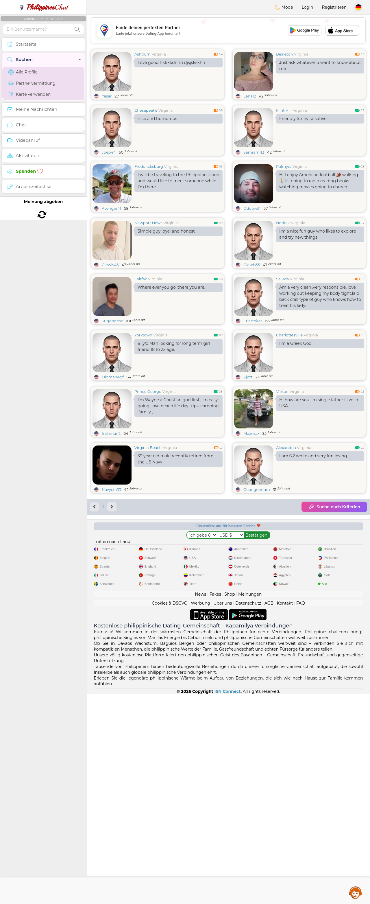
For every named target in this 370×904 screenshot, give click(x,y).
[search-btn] (77, 29)
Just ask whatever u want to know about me (320, 65)
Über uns (222, 812)
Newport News (148, 267)
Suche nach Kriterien (334, 596)
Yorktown (143, 379)
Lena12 (249, 96)
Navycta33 (111, 578)
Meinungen (250, 804)
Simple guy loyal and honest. (167, 275)
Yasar (107, 96)
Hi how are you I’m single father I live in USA (318, 492)
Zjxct (247, 421)
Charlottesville (289, 379)
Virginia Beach (148, 536)
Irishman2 (111, 522)
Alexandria (286, 536)
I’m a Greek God (295, 388)
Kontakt (285, 812)
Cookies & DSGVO (170, 812)
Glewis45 (110, 309)
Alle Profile (22, 72)
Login (307, 7)
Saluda (282, 323)
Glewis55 (251, 309)
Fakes (215, 804)
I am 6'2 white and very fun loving (313, 545)
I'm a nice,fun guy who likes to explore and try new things (317, 278)
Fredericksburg (148, 166)
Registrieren (334, 7)
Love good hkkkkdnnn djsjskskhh (171, 62)
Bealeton (284, 54)
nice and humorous (157, 118)
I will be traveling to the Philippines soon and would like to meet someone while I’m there (178, 180)
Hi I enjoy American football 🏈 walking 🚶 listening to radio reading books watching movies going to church (318, 180)
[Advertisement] (228, 30)
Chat (43, 7)
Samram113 (253, 152)
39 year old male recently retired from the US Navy (175, 548)
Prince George (147, 480)
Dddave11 (252, 208)
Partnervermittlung (32, 83)
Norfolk (283, 267)
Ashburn (142, 54)
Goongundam (256, 578)
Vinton (282, 480)
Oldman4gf (113, 421)
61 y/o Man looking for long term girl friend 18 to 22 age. (174, 391)
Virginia (158, 54)
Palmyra (283, 166)
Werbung (200, 812)
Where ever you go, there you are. (171, 331)
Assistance (355, 892)
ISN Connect (227, 901)
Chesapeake (145, 110)
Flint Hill (284, 110)
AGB (268, 812)
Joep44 (109, 152)
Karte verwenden (29, 94)
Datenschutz (248, 812)
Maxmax (251, 522)
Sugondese (112, 365)
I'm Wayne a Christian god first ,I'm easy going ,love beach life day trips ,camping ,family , (178, 495)
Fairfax (140, 323)
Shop (229, 804)
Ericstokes (252, 365)
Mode (284, 7)
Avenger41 (111, 208)
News (200, 804)
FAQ (300, 812)
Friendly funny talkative (303, 118)
